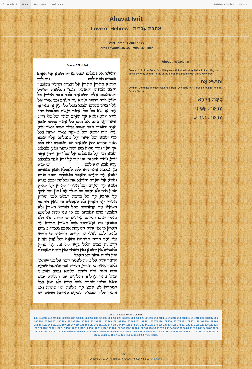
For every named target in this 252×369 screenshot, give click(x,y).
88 (191, 328)
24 (216, 331)
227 (119, 318)
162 (50, 324)
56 (111, 331)
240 (59, 318)
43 (154, 331)
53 (121, 331)
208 (207, 318)
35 (180, 331)
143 (137, 324)
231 (100, 318)
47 (141, 331)
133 (184, 324)
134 (179, 324)
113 (91, 328)
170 (197, 321)
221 (147, 318)
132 (188, 324)
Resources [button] (40, 4)
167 (211, 321)
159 (64, 324)
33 (187, 331)
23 (95, 335)
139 (156, 324)
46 (144, 331)
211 (193, 318)
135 (174, 324)
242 (50, 318)
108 (114, 328)
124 (40, 328)
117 (72, 328)
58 (104, 331)
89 (187, 328)
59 (101, 331)
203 (45, 321)
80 (217, 328)
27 (206, 331)
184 (133, 321)
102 (141, 328)
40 (164, 331)
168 (207, 321)
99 (154, 328)
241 (54, 318)
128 (207, 324)
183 (137, 321)
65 (81, 331)
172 (188, 321)
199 (64, 321)
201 (54, 321)
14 (125, 335)
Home (26, 4)
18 (112, 335)
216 (170, 318)
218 (161, 318)
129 (202, 324)
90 (184, 328)
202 (50, 321)
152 (96, 324)
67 (75, 331)
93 (174, 328)
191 (100, 321)
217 (165, 318)
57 (108, 331)
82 (210, 328)
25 (213, 331)
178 (161, 321)
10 (138, 335)
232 (96, 318)
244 (41, 318)
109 (109, 328)
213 (184, 318)
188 (114, 321)
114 (86, 328)
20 (105, 335)
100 (151, 328)
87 (194, 328)
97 (161, 328)
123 (45, 328)
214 (179, 318)
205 (36, 321)
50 (131, 331)
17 (115, 335)
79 (35, 331)
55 (114, 331)
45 (147, 331)
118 (68, 328)
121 (54, 328)
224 (133, 318)
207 (211, 318)
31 (193, 331)
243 (45, 318)
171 (193, 321)
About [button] (243, 4)
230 (105, 318)
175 (174, 321)
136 (170, 324)
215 (174, 318)
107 (118, 328)
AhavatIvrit (10, 4)
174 (179, 321)
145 (128, 324)
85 (200, 328)
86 (197, 328)
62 (91, 331)
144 (133, 324)
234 (87, 318)
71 (62, 331)
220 (151, 318)
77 (42, 331)
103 (137, 328)
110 (105, 328)
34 (183, 331)
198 (68, 321)
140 (151, 324)
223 (137, 318)
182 (142, 321)
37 (174, 331)
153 (91, 324)
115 (82, 328)
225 (128, 318)
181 (147, 321)
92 (177, 328)
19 (109, 335)
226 (124, 318)
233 (91, 318)
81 (214, 328)
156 (77, 324)
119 (63, 328)
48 (137, 331)
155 (82, 324)
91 (181, 328)
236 (77, 318)
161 (54, 324)
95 (167, 328)
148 (114, 324)
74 (52, 331)
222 (142, 318)
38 (170, 331)
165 (36, 324)
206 (216, 318)
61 (94, 331)
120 (58, 328)
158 (68, 324)
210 (197, 318)
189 (110, 321)
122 (49, 328)
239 (64, 318)
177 (165, 321)
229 (110, 318)
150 (105, 324)
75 (48, 331)
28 (203, 331)
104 (132, 328)
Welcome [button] (57, 4)
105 (128, 328)
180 (151, 321)
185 (128, 321)
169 (202, 321)
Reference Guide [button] (224, 4)
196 (77, 321)
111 (100, 328)
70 (65, 331)
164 (41, 324)
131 (193, 324)
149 (110, 324)
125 (35, 328)
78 (38, 331)
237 (73, 318)
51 (127, 331)
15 (122, 335)
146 (124, 324)
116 (77, 328)
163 (45, 324)
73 (55, 331)
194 (87, 321)
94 (171, 328)
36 (177, 331)
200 (59, 321)
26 (210, 331)
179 (156, 321)
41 (160, 331)
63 (88, 331)
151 (100, 324)
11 (135, 335)
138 (161, 324)
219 (156, 318)
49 (134, 331)
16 (118, 335)
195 (82, 321)
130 (197, 324)
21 (102, 335)
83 (207, 328)
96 (164, 328)
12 (132, 335)
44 (150, 331)
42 (157, 331)
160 (59, 324)
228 (114, 318)
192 (96, 321)
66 (78, 331)
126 (216, 324)
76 (45, 331)
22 (99, 335)
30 (197, 331)
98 (158, 328)
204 (41, 321)
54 (118, 331)
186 (124, 321)
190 (105, 321)
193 (91, 321)
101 (146, 328)
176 (170, 321)
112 (95, 328)
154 (87, 324)
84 (204, 328)
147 (119, 324)
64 (85, 331)
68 (71, 331)
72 (58, 331)
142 (142, 324)
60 (98, 331)
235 (82, 318)
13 (128, 335)
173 (184, 321)
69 (68, 331)
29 (200, 331)
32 (190, 331)
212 (188, 318)
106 (123, 328)
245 (36, 318)
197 (73, 321)
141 (147, 324)
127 (211, 324)
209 (202, 318)
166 (216, 321)
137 (165, 324)
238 (68, 318)
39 (167, 331)
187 (119, 321)
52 (124, 331)
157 (73, 324)
